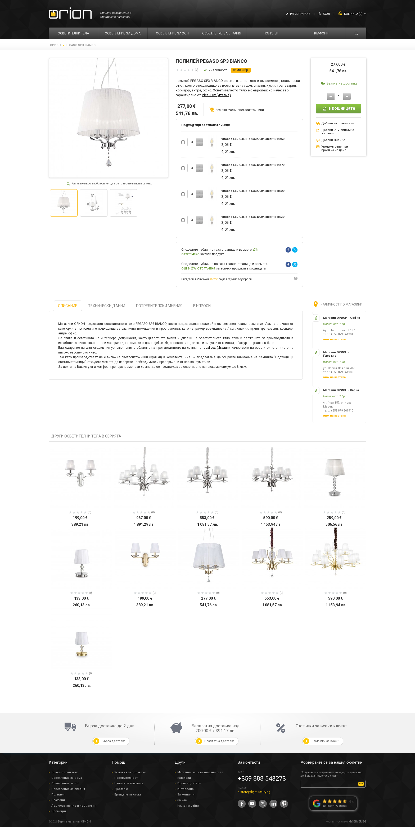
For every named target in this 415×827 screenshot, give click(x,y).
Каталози (184, 778)
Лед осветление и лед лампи (73, 805)
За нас (182, 800)
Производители (189, 783)
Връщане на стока (127, 794)
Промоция (58, 811)
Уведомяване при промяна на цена (334, 148)
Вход (326, 13)
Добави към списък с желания (337, 131)
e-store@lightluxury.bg (254, 792)
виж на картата (334, 339)
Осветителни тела (64, 772)
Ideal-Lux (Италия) (216, 95)
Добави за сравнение (337, 123)
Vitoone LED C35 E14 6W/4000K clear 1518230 (252, 217)
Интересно (185, 789)
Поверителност (126, 778)
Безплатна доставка (342, 83)
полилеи (84, 328)
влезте (213, 279)
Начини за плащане (128, 783)
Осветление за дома (66, 778)
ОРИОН (55, 45)
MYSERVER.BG (357, 821)
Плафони (58, 800)
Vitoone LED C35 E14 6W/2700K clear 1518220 (252, 191)
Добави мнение (333, 140)
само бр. (241, 70)
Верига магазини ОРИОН (74, 821)
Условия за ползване (130, 772)
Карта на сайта (188, 805)
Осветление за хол (65, 783)
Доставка (121, 789)
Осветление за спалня (68, 789)
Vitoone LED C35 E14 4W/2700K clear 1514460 (252, 139)
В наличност (217, 70)
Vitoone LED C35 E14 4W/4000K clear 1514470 (252, 165)
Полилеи (58, 794)
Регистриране (300, 13)
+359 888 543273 (262, 778)
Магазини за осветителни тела (200, 772)
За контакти (186, 794)
